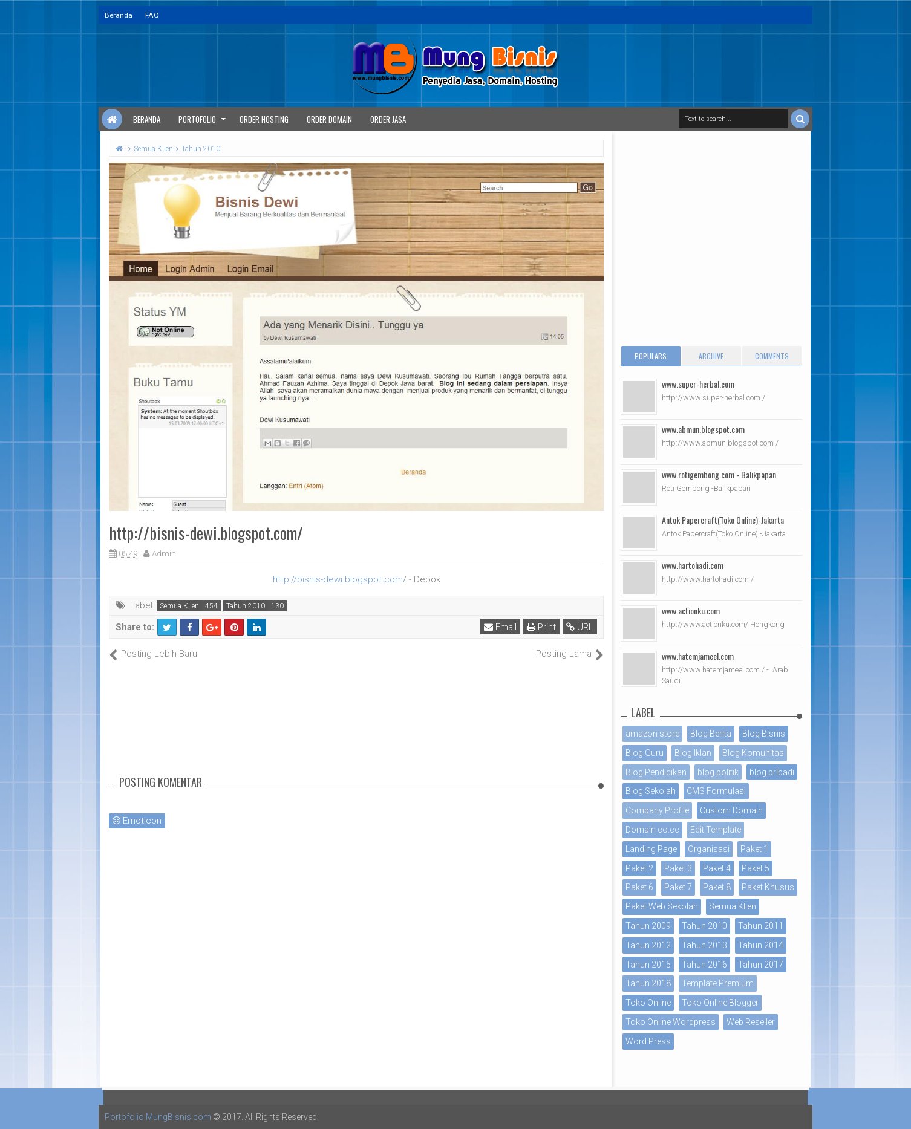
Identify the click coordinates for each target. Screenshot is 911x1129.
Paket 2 (639, 868)
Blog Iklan (692, 753)
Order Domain (329, 119)
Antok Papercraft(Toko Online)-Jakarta (723, 519)
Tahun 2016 (704, 964)
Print (541, 627)
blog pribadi (771, 772)
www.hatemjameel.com (698, 655)
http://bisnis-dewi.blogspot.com (338, 579)
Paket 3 (678, 868)
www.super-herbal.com (698, 383)
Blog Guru (644, 753)
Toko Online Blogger (720, 1002)
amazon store (652, 733)
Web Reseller (751, 1022)
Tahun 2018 (648, 983)
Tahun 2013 (704, 945)
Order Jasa (388, 119)
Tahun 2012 (648, 945)
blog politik (718, 772)
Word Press (648, 1041)
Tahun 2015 (648, 964)
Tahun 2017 (760, 964)
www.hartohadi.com (692, 565)
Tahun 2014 (760, 945)
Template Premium (718, 983)
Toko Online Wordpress (670, 1022)
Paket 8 (717, 887)
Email (500, 627)
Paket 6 (639, 887)
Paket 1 (754, 849)
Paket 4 (717, 868)
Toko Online (648, 1002)
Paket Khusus (768, 887)
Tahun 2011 (760, 926)
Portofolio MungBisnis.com (158, 1117)
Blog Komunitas (753, 753)
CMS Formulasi (716, 791)
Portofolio (197, 119)
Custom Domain (731, 810)
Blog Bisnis (763, 733)
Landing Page (651, 849)
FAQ (152, 15)
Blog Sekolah (650, 791)
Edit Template (715, 830)
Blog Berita (710, 733)
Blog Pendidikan (656, 772)
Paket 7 (678, 887)
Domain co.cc (652, 830)
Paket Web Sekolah (661, 906)
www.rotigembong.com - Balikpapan (719, 474)
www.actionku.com (691, 610)
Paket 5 (755, 868)
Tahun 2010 (245, 606)
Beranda (118, 15)
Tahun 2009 (648, 926)
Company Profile (657, 810)
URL (579, 627)
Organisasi (709, 849)
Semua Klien (179, 606)
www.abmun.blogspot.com (703, 429)
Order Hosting (264, 119)
